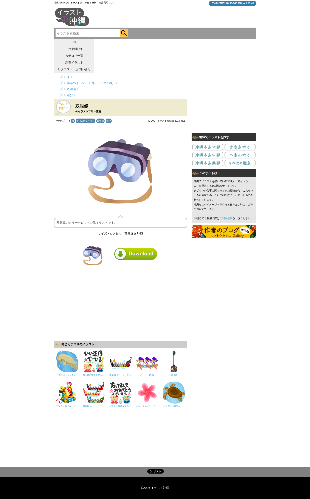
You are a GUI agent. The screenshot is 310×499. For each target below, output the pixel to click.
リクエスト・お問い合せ (74, 69)
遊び (108, 120)
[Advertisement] (120, 306)
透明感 (100, 120)
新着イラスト (74, 62)
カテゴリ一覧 (74, 55)
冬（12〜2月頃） (85, 120)
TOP (74, 42)
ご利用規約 (74, 49)
